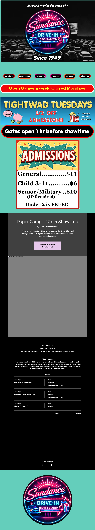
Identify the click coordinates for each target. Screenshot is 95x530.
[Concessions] (40, 76)
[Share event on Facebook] (43, 465)
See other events (47, 247)
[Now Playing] (9, 76)
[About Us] (85, 76)
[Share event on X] (47, 465)
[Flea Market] (69, 76)
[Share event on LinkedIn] (52, 465)
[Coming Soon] (24, 76)
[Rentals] (55, 76)
